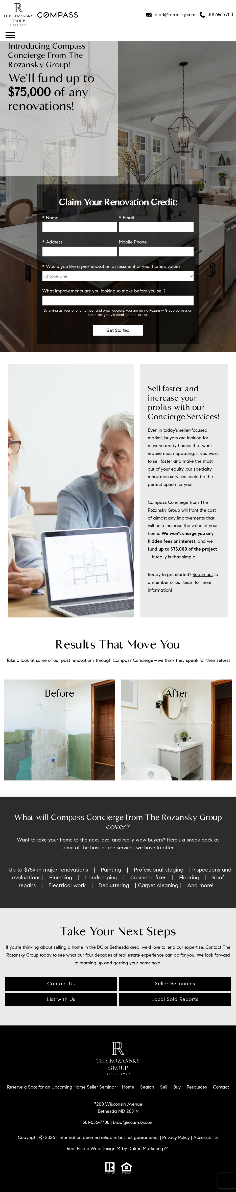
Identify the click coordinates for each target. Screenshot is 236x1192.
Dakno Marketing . (148, 1148)
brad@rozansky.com (133, 1122)
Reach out (203, 574)
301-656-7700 (95, 1122)
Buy (177, 1087)
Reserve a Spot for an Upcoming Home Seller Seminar (61, 1087)
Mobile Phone (133, 242)
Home (128, 1087)
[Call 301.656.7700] (216, 14)
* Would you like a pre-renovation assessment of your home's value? (111, 266)
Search (147, 1087)
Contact (221, 1087)
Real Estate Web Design (93, 1148)
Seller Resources (175, 984)
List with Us (61, 999)
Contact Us (61, 984)
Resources (197, 1087)
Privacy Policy (176, 1137)
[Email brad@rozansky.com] (170, 14)
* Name (50, 218)
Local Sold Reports (175, 999)
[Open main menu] (10, 35)
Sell (163, 1087)
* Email (126, 218)
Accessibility (205, 1137)
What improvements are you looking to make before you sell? (104, 291)
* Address (52, 242)
